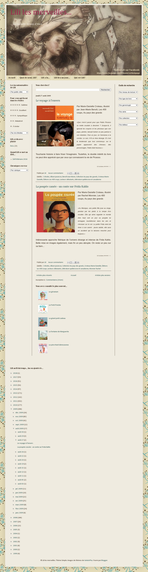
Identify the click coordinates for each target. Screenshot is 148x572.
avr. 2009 (19, 501)
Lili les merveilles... (41, 12)
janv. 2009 (19, 513)
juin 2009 (19, 493)
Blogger (104, 560)
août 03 (21, 484)
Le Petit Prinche (55, 305)
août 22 (21, 456)
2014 (15, 389)
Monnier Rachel (95, 269)
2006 (15, 526)
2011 (15, 401)
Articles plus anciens (102, 275)
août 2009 (19, 429)
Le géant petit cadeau (57, 318)
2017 (15, 377)
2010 (15, 405)
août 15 (21, 468)
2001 (15, 546)
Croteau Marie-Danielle (93, 266)
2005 (15, 530)
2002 (15, 542)
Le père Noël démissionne (59, 345)
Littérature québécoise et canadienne (88, 179)
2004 (15, 534)
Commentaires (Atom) (54, 280)
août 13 (21, 472)
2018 (15, 373)
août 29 (21, 436)
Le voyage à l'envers (48, 100)
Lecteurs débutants (67, 179)
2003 (15, 538)
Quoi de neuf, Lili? (28, 78)
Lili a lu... (45, 78)
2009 (15, 409)
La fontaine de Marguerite (59, 332)
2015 (15, 385)
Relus (12, 146)
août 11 (21, 476)
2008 (15, 518)
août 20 (21, 460)
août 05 (21, 480)
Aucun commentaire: (56, 173)
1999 (15, 554)
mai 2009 (19, 497)
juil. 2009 (19, 489)
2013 (15, 393)
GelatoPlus (88, 560)
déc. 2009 (19, 413)
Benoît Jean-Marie (68, 177)
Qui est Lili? (79, 78)
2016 (15, 381)
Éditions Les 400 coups (51, 179)
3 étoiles (46, 177)
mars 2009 (19, 505)
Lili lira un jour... (62, 78)
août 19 (21, 464)
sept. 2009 (19, 425)
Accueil (11, 78)
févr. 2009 (19, 509)
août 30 (21, 432)
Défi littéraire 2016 (20, 159)
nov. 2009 (19, 417)
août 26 (21, 452)
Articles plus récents (44, 275)
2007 (15, 522)
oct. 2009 (19, 421)
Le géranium (53, 292)
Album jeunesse (56, 177)
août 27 (21, 440)
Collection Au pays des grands (86, 177)
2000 (15, 550)
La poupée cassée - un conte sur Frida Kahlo (62, 186)
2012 (15, 397)
